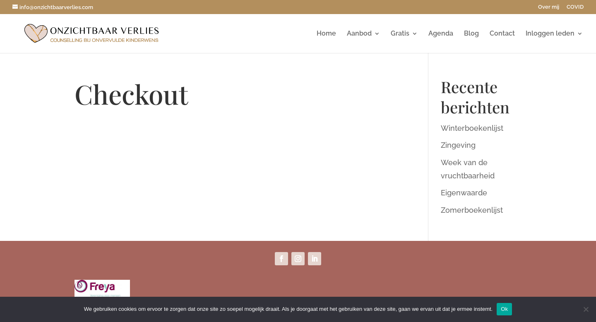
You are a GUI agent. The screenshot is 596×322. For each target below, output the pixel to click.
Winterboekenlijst (472, 128)
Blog (471, 34)
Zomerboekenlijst (472, 210)
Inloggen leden (550, 34)
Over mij (548, 7)
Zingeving (458, 145)
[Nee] (586, 309)
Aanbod (359, 34)
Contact (502, 34)
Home (326, 34)
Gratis (400, 34)
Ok (504, 309)
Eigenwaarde (464, 192)
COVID (575, 7)
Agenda (440, 34)
